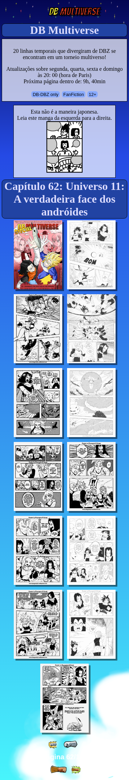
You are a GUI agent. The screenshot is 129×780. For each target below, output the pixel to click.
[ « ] (70, 744)
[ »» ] (76, 769)
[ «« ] (53, 744)
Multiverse (74, 11)
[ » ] (58, 769)
